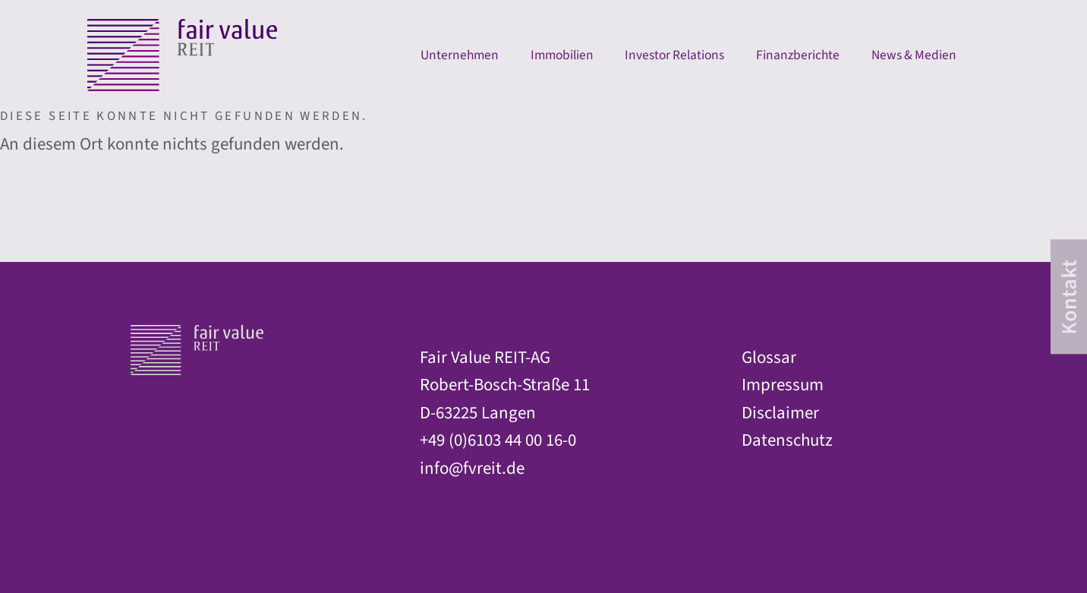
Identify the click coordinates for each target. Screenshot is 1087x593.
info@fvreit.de (472, 468)
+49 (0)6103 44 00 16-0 (498, 440)
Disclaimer (780, 413)
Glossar (769, 357)
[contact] (1069, 296)
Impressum (783, 385)
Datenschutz (787, 440)
